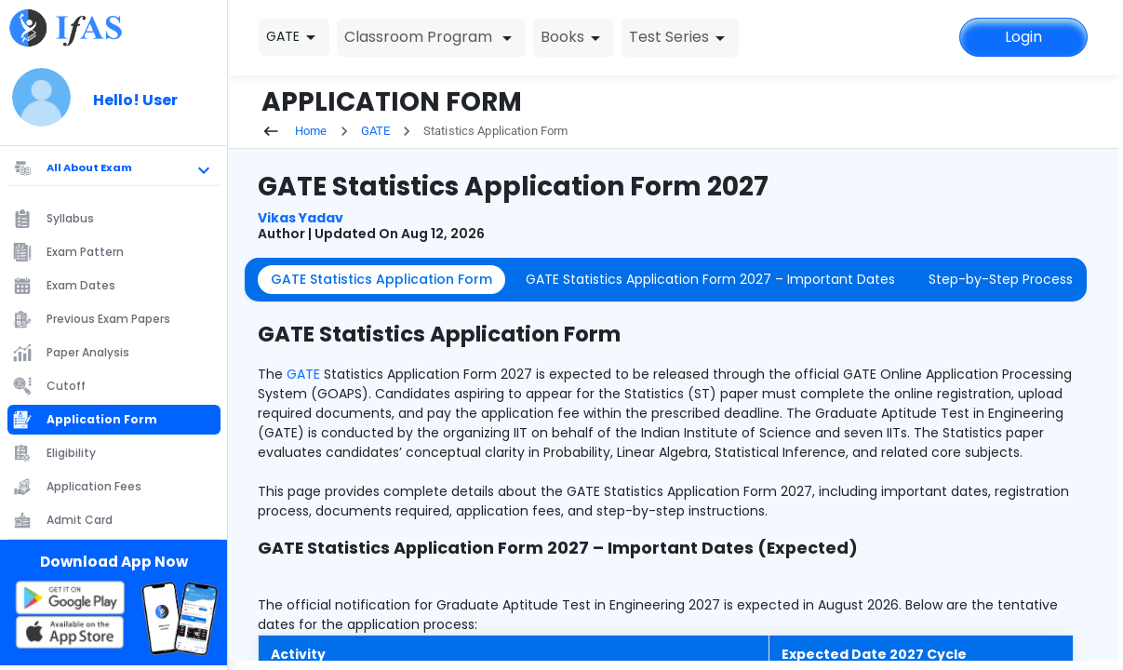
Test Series (680, 37)
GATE (376, 131)
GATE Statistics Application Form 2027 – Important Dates (710, 279)
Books (574, 37)
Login (1023, 36)
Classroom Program (431, 37)
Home (294, 131)
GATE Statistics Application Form (381, 279)
